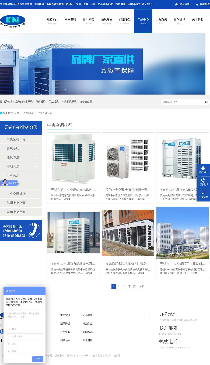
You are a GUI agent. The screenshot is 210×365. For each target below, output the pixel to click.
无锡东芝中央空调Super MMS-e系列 (73, 190)
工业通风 (54, 101)
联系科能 (184, 4)
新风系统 (88, 22)
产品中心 (143, 22)
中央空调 (70, 22)
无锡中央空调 (112, 355)
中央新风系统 (69, 101)
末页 (141, 286)
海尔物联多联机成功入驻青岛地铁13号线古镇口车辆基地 (128, 264)
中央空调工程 (16, 139)
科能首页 (52, 22)
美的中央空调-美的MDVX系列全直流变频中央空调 (182, 190)
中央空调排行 (45, 113)
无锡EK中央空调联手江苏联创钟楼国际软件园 (182, 264)
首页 (17, 113)
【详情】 (66, 199)
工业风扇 (13, 184)
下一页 (132, 286)
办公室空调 (86, 101)
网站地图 (205, 4)
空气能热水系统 (24, 101)
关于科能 (197, 22)
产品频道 (28, 113)
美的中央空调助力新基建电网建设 (73, 264)
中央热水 (13, 175)
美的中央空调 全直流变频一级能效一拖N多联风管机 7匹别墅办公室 (128, 190)
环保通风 (41, 101)
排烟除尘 (125, 22)
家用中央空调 (16, 212)
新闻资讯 (179, 22)
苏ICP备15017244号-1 (78, 355)
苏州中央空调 (16, 203)
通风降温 (106, 22)
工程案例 (161, 22)
